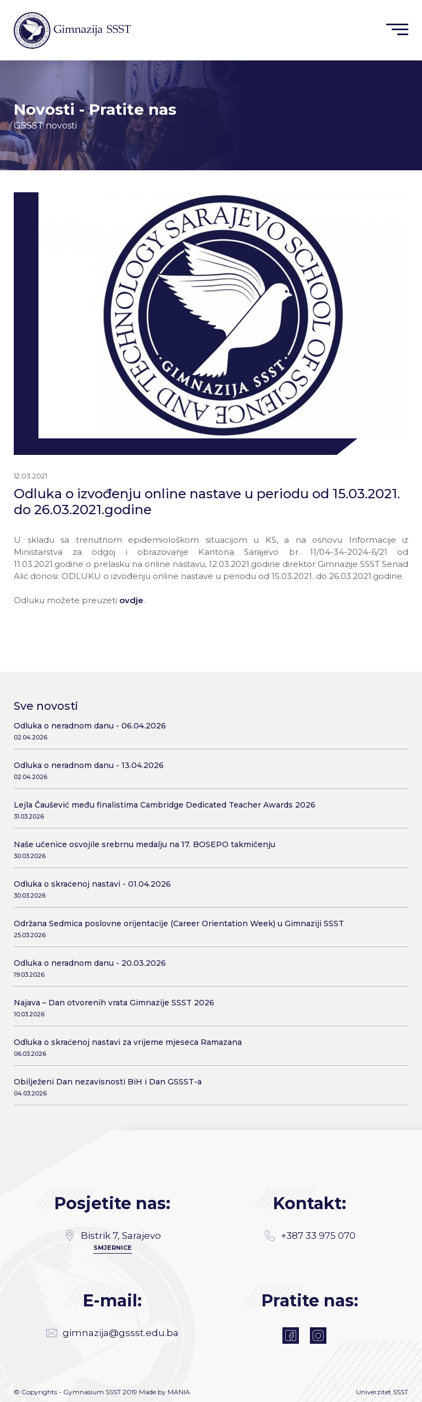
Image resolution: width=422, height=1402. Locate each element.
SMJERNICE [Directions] (112, 1247)
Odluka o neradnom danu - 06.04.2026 (207, 731)
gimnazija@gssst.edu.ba (112, 1332)
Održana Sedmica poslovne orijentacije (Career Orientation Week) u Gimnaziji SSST (207, 929)
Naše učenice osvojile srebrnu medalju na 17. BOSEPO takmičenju (207, 849)
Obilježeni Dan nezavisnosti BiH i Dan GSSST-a (207, 1087)
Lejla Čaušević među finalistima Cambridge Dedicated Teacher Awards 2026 (207, 810)
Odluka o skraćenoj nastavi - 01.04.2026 (207, 889)
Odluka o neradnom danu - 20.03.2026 (207, 968)
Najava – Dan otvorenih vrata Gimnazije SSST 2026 (207, 1008)
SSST (400, 1392)
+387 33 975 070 (310, 1235)
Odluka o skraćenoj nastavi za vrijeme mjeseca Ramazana (207, 1047)
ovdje (131, 600)
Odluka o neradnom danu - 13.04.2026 (207, 770)
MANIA (179, 1392)
